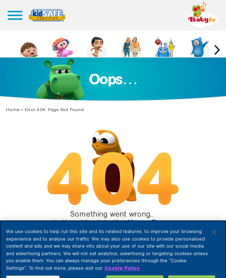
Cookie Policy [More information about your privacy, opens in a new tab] (122, 271)
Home (13, 109)
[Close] (214, 235)
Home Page (149, 222)
